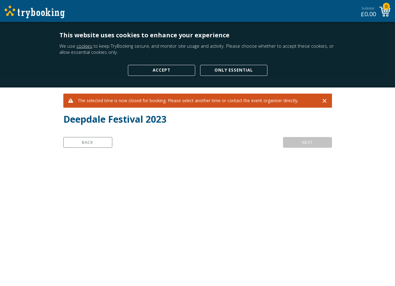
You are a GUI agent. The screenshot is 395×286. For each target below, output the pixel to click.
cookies (84, 46)
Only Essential (233, 70)
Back (87, 142)
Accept (161, 70)
